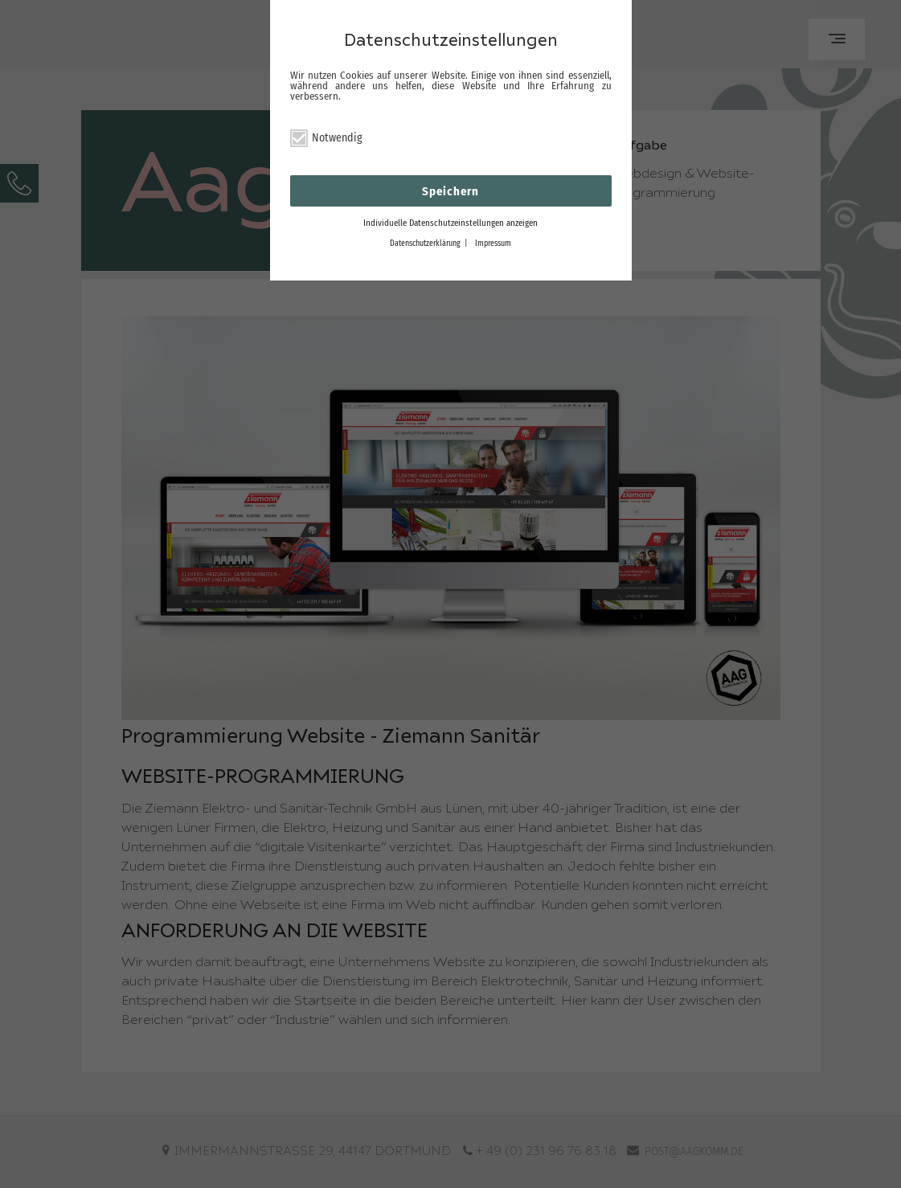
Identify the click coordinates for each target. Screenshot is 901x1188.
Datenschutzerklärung (425, 243)
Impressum (493, 243)
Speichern (450, 191)
